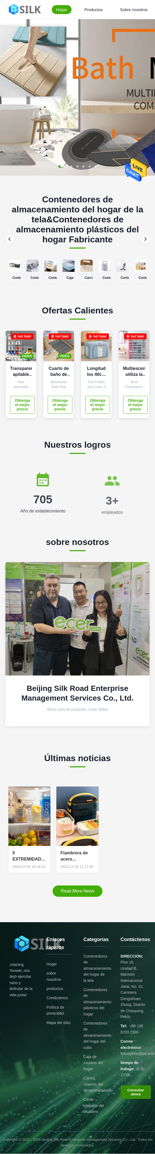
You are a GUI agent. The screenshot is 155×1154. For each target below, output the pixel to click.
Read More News (77, 891)
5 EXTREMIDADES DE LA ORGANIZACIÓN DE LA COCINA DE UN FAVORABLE (29, 856)
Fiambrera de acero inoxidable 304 (75, 856)
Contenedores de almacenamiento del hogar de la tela (97, 968)
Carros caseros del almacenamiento (97, 1084)
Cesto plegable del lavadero (93, 1105)
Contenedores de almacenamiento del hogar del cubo (97, 1035)
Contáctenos (57, 998)
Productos (94, 9)
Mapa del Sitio (59, 1023)
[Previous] (9, 239)
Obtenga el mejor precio (22, 404)
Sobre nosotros (134, 9)
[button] (62, 166)
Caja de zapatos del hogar (93, 1063)
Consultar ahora (135, 1092)
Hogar (61, 9)
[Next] (145, 239)
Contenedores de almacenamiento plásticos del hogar (97, 1002)
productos (55, 988)
